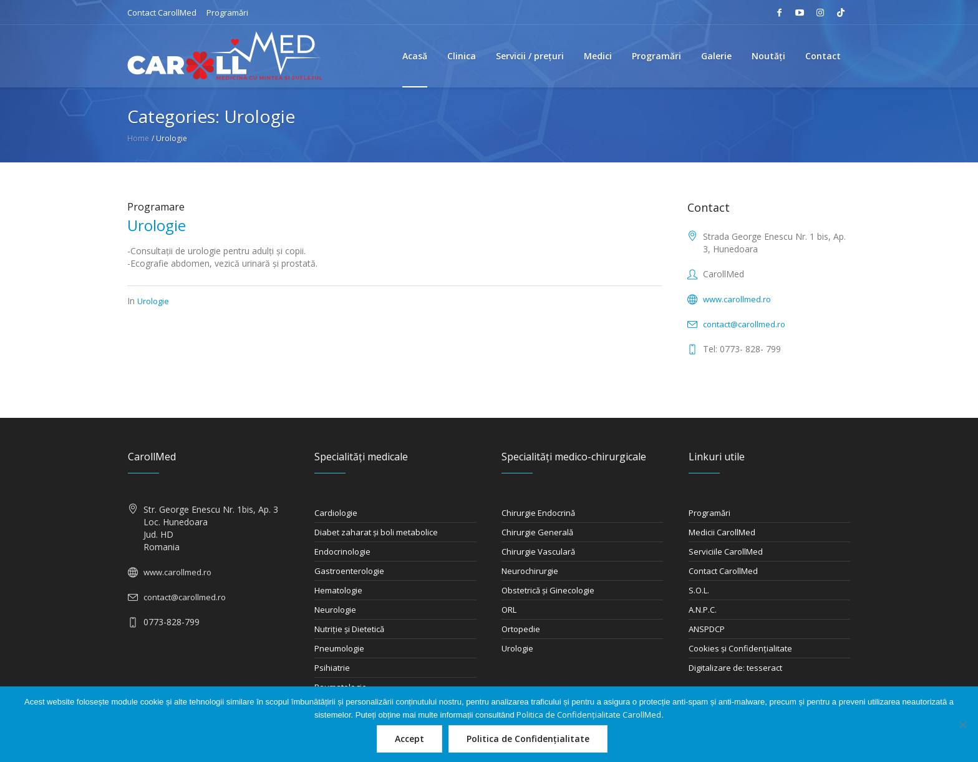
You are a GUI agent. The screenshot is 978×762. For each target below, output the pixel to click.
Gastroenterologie (349, 570)
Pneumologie (339, 648)
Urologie (156, 225)
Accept (409, 739)
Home (138, 138)
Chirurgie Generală (537, 532)
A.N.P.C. (703, 609)
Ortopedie (520, 629)
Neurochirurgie (529, 570)
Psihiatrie (332, 667)
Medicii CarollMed (722, 532)
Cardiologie (335, 512)
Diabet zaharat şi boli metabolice (376, 532)
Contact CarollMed (161, 12)
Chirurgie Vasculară (538, 551)
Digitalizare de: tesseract (735, 667)
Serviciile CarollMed (726, 551)
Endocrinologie (342, 551)
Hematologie (338, 590)
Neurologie (335, 609)
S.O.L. (699, 590)
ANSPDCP (707, 629)
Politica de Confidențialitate (528, 739)
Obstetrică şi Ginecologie (547, 590)
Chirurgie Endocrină (538, 512)
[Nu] (962, 724)
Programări (227, 12)
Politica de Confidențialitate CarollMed (588, 714)
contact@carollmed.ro (744, 324)
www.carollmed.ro (737, 299)
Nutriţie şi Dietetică (349, 629)
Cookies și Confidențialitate (740, 648)
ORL (508, 609)
